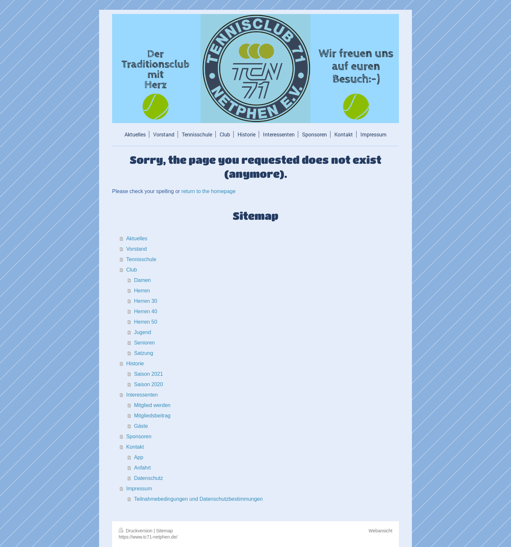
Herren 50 (145, 322)
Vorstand (136, 249)
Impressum (139, 488)
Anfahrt (142, 467)
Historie (135, 363)
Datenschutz (148, 478)
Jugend (142, 332)
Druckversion (136, 530)
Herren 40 (145, 311)
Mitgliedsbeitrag (152, 415)
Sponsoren (138, 436)
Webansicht (380, 530)
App (138, 457)
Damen (142, 280)
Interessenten (142, 395)
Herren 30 (145, 301)
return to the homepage (209, 191)
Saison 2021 (148, 374)
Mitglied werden (152, 405)
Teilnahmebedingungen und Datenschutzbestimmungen (198, 499)
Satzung (143, 353)
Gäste (141, 426)
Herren (142, 290)
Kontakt (135, 447)
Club (131, 270)
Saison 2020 (148, 384)
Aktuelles (136, 238)
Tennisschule (141, 259)
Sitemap (164, 530)
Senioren (144, 342)
